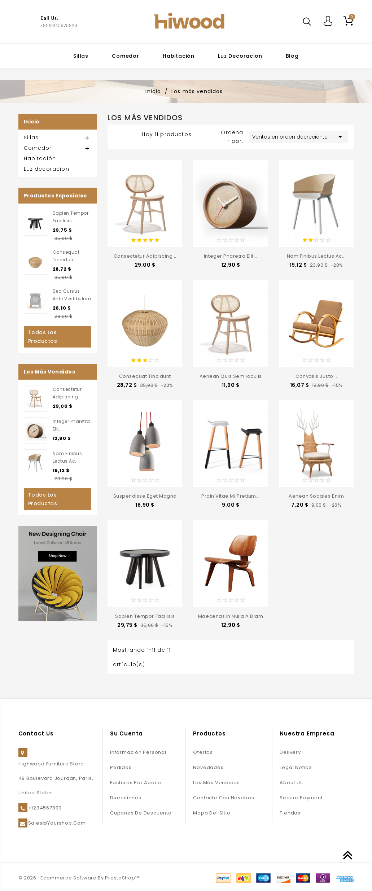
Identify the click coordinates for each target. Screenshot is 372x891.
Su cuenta (126, 733)
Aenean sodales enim (316, 496)
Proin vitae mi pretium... (230, 496)
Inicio (32, 121)
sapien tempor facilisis (145, 616)
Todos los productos (42, 337)
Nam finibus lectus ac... (316, 256)
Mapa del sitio (211, 812)
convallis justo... (316, 376)
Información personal (138, 752)
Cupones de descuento (141, 812)
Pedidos (120, 767)
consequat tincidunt (145, 376)
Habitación (178, 56)
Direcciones (125, 797)
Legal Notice (296, 767)
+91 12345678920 (59, 25)
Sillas (80, 56)
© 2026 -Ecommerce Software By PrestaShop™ (78, 877)
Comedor (125, 56)
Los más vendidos (216, 782)
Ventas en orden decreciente (298, 136)
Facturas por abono (135, 782)
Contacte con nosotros (223, 797)
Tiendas (290, 812)
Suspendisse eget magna (145, 496)
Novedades (208, 767)
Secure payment (301, 797)
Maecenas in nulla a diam (230, 616)
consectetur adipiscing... (145, 256)
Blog (292, 56)
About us (291, 782)
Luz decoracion (240, 56)
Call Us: (49, 18)
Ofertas (203, 752)
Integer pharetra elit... (230, 256)
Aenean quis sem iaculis (231, 376)
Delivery (290, 752)
